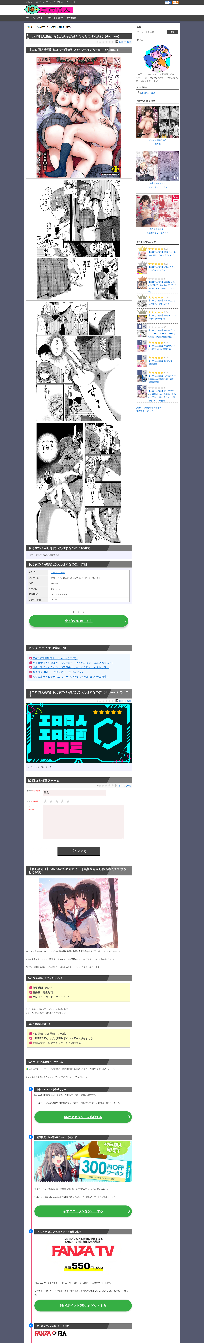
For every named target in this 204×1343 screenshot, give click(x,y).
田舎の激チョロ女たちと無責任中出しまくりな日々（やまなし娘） (71, 667)
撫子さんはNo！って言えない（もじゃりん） (58, 672)
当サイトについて (55, 18)
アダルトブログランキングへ (149, 408)
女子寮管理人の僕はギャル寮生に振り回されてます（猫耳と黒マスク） (73, 662)
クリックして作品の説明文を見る (45, 555)
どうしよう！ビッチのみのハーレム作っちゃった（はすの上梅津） (71, 676)
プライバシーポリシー (35, 18)
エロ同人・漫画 (58, 572)
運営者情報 (71, 18)
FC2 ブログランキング (146, 411)
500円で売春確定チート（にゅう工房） (55, 658)
